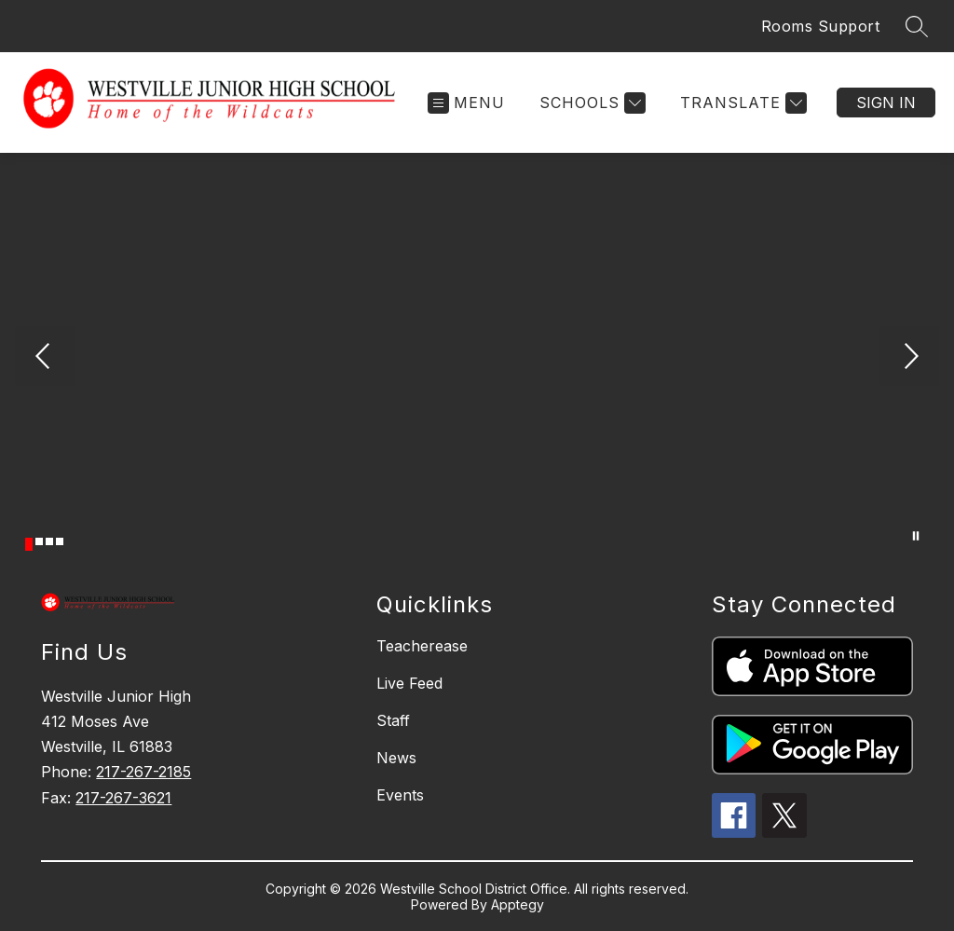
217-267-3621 (123, 797)
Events (400, 795)
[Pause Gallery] (916, 536)
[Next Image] (909, 358)
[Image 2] (39, 541)
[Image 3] (49, 541)
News (396, 757)
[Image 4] (59, 541)
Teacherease (422, 646)
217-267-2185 (143, 771)
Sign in (886, 102)
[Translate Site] (741, 103)
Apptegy (517, 904)
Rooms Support (820, 26)
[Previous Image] (45, 358)
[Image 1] (29, 544)
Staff (393, 720)
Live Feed (409, 683)
